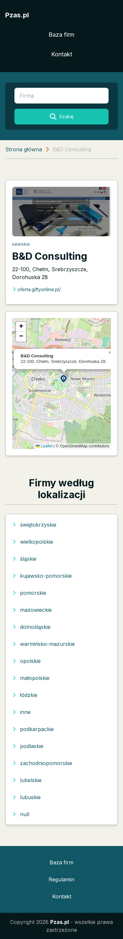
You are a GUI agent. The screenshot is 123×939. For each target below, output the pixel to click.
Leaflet (44, 446)
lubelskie (21, 244)
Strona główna (23, 149)
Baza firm (61, 34)
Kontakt (61, 54)
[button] (64, 378)
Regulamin (61, 879)
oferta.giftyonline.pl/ (36, 289)
